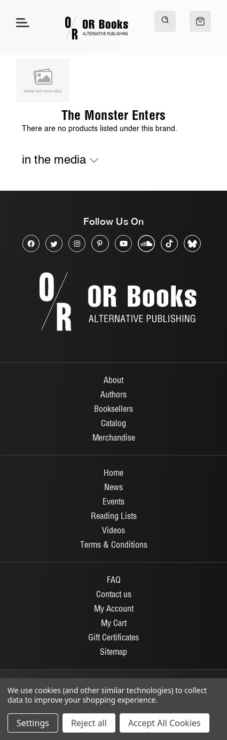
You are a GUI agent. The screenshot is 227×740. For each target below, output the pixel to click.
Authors (113, 394)
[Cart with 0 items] (200, 21)
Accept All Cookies (164, 723)
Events (113, 501)
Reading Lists (114, 515)
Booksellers (113, 408)
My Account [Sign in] (114, 608)
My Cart (114, 622)
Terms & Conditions (113, 544)
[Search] (165, 21)
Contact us (113, 594)
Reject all (89, 723)
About (113, 380)
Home (113, 472)
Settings (33, 723)
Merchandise (113, 437)
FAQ (114, 579)
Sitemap (113, 651)
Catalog (113, 423)
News (113, 487)
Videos (113, 530)
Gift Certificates (113, 637)
